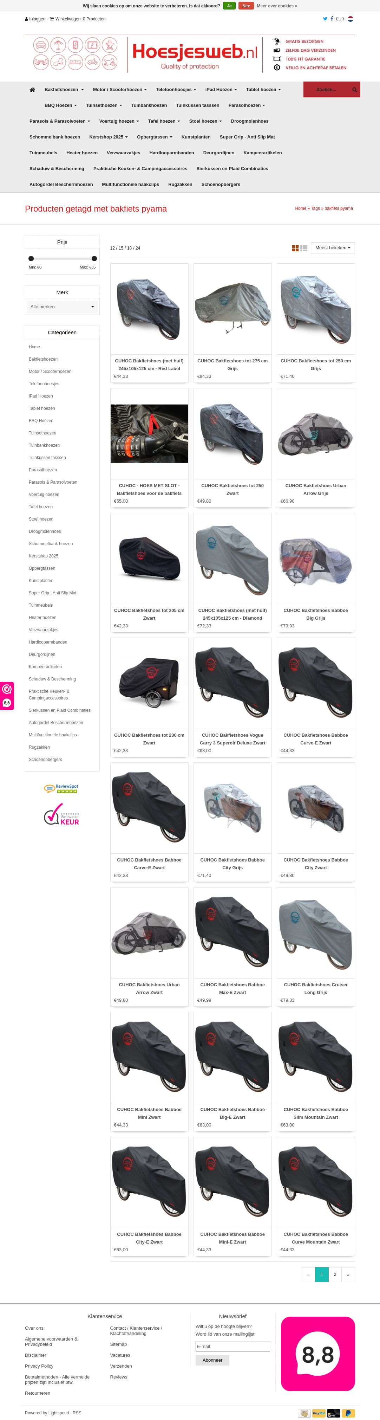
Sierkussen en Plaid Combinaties (232, 168)
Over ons (34, 1328)
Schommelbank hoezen (55, 137)
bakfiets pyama (339, 208)
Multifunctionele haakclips (130, 184)
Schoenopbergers (221, 184)
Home (300, 208)
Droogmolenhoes (250, 121)
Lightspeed (58, 1413)
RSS (77, 1413)
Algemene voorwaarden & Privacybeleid (51, 1341)
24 (138, 248)
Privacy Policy (39, 1366)
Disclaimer (35, 1355)
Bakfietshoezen (64, 89)
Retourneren (37, 1393)
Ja (229, 6)
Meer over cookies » (277, 6)
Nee (246, 6)
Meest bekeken (332, 247)
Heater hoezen (82, 152)
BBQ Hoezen (61, 105)
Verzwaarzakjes (123, 152)
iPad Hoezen (221, 89)
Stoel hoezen (205, 121)
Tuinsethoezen (104, 105)
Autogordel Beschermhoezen (61, 184)
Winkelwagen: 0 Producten (78, 19)
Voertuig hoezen (119, 121)
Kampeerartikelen (262, 152)
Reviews (118, 1377)
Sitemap (118, 1344)
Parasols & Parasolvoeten (60, 121)
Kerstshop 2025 (108, 137)
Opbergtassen (154, 137)
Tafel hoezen (164, 121)
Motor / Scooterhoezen (120, 89)
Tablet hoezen (263, 89)
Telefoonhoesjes (176, 89)
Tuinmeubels (43, 152)
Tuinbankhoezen (149, 105)
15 (121, 248)
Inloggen (35, 19)
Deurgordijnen (219, 152)
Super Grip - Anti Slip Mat (247, 137)
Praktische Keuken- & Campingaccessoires (140, 168)
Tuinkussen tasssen (197, 105)
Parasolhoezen (247, 105)
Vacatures (120, 1355)
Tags (315, 208)
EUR (340, 19)
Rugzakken (180, 184)
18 (129, 248)
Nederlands (350, 19)
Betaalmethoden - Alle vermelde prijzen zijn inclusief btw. (57, 1379)
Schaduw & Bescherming (57, 168)
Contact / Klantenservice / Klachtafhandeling (136, 1330)
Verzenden (121, 1366)
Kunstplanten (196, 137)
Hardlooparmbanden (172, 152)
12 (112, 248)
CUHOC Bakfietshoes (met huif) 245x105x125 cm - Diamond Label (232, 618)
